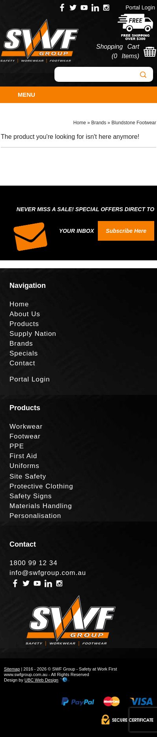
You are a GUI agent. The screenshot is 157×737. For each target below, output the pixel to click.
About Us (24, 314)
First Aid (23, 456)
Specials (23, 353)
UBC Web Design (41, 680)
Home (79, 122)
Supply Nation (32, 333)
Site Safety (27, 476)
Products (24, 324)
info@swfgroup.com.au (47, 573)
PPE (16, 446)
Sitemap (12, 669)
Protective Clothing (41, 486)
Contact (22, 363)
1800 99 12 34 (33, 563)
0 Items (125, 56)
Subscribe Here (126, 231)
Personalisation (35, 516)
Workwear (26, 426)
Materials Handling (40, 506)
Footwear (25, 436)
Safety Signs (30, 496)
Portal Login (140, 7)
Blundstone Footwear (134, 122)
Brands (98, 122)
